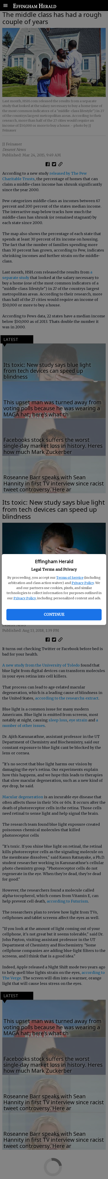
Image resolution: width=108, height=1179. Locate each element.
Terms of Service (69, 578)
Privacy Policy (83, 583)
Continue (54, 614)
